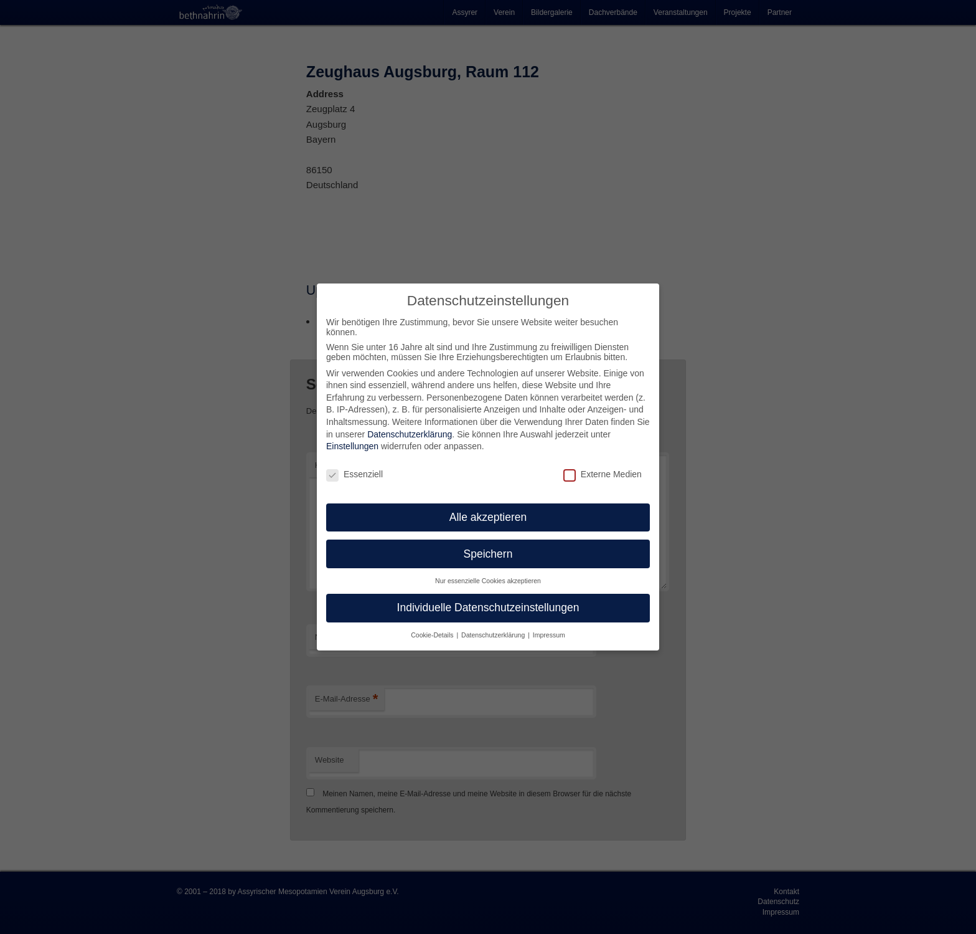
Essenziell (354, 474)
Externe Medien (602, 474)
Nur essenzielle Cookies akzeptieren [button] (488, 580)
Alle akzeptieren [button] (488, 517)
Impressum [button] (549, 635)
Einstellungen (352, 446)
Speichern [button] (488, 554)
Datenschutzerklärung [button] (494, 635)
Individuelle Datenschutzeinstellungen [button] (488, 607)
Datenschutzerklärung (409, 434)
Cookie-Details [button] (433, 635)
